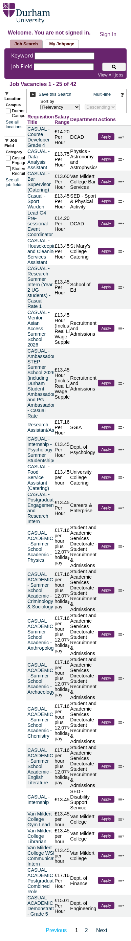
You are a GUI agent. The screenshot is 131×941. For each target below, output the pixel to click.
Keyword (23, 55)
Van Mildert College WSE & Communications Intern (45, 856)
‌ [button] (121, 136)
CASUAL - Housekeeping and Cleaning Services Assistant (43, 251)
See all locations (14, 124)
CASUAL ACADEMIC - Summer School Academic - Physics (40, 546)
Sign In (108, 34)
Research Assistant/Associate (48, 427)
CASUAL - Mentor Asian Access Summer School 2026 (38, 329)
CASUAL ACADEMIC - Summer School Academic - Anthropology (41, 634)
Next (101, 930)
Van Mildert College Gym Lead (39, 819)
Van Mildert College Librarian (39, 836)
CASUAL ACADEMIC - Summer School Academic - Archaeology (40, 678)
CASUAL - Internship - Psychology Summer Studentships (41, 449)
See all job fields (14, 182)
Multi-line (102, 94)
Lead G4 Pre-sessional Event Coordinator (40, 223)
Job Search (26, 43)
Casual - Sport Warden (36, 201)
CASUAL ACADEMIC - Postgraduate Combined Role (42, 880)
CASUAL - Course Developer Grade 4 (38, 137)
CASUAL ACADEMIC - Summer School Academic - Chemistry (40, 722)
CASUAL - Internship (38, 799)
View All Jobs (110, 75)
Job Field (22, 66)
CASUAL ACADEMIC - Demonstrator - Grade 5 (42, 906)
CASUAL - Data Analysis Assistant (38, 159)
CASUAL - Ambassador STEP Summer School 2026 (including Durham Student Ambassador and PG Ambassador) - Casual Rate (42, 383)
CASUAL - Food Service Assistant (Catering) (38, 477)
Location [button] (13, 98)
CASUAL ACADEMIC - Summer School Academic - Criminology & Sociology (40, 590)
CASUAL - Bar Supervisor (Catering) (39, 182)
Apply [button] (106, 137)
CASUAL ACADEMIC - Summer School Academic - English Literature (40, 766)
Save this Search (55, 94)
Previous (56, 930)
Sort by (47, 101)
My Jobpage (61, 43)
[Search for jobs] (114, 67)
